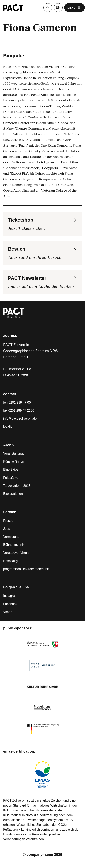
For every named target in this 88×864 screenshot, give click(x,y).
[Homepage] (13, 7)
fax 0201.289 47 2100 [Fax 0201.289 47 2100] (18, 410)
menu (74, 7)
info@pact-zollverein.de (20, 418)
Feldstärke (10, 477)
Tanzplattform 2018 (16, 485)
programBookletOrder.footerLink (26, 569)
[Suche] (47, 7)
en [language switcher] (58, 7)
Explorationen (13, 493)
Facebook (10, 604)
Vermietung (11, 536)
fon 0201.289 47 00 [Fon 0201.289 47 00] (17, 402)
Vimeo (7, 612)
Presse (8, 520)
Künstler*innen (13, 461)
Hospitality (10, 561)
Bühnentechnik (13, 544)
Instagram (10, 596)
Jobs (6, 528)
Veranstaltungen (14, 453)
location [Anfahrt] (8, 426)
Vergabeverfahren (16, 552)
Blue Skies (10, 469)
